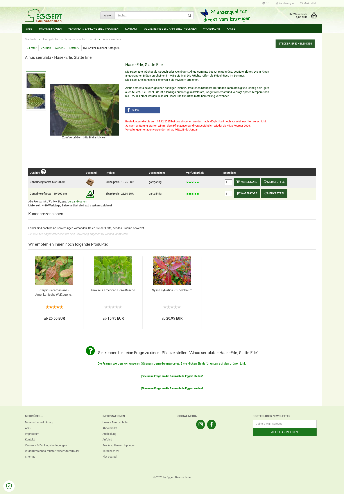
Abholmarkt (109, 428)
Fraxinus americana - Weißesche (113, 290)
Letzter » (74, 48)
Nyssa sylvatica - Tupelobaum (172, 290)
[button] (142, 110)
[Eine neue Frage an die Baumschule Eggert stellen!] (172, 376)
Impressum (32, 433)
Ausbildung (109, 433)
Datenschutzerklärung (38, 422)
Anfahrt (107, 439)
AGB (27, 428)
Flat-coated (109, 456)
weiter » (60, 48)
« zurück (46, 48)
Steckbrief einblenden (295, 43)
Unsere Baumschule (114, 422)
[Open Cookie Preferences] (9, 486)
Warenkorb (211, 28)
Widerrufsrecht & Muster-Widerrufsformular (52, 451)
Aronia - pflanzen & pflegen (118, 445)
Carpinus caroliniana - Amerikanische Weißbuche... (54, 292)
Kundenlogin (285, 3)
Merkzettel (308, 3)
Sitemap (30, 456)
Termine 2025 (110, 451)
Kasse (231, 28)
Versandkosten (77, 201)
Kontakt (131, 28)
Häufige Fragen (50, 28)
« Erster (31, 48)
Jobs (28, 28)
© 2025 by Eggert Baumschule (172, 477)
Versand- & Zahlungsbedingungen (93, 28)
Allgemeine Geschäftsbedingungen (170, 28)
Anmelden (121, 234)
